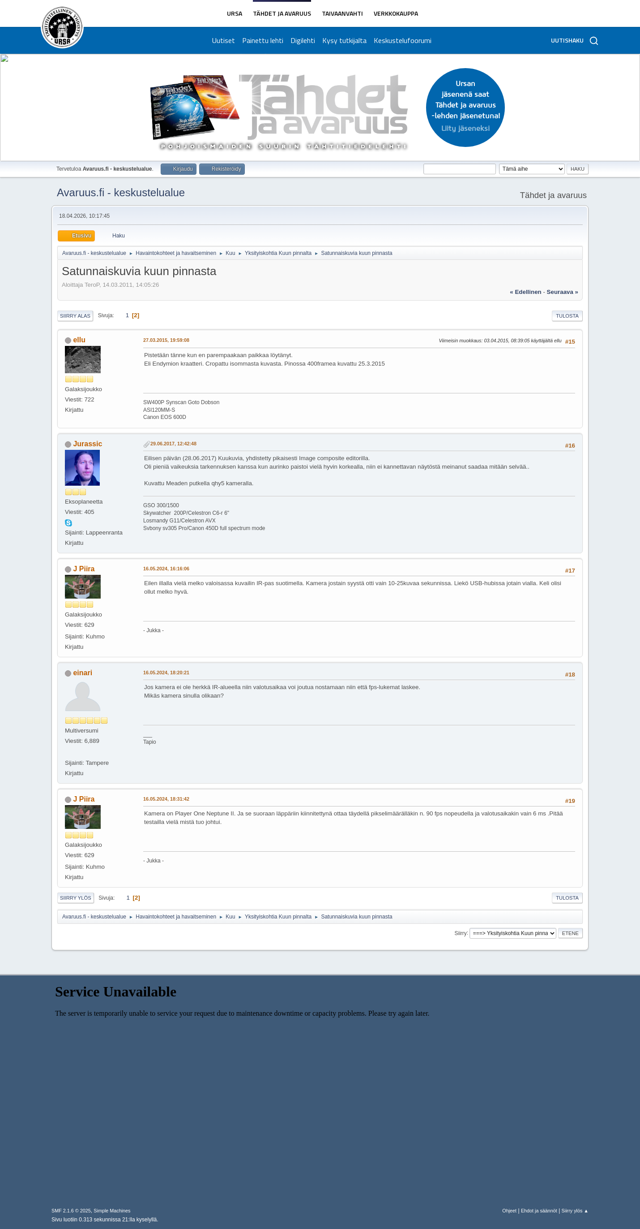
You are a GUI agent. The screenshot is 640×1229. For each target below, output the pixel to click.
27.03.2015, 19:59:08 (166, 340)
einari (82, 673)
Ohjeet (509, 1210)
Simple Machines (112, 1210)
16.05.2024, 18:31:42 (166, 799)
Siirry (460, 933)
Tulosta (567, 316)
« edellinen (525, 292)
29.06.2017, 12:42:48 (173, 443)
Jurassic (87, 444)
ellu (79, 340)
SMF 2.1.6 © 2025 (71, 1210)
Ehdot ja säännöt (539, 1210)
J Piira (83, 569)
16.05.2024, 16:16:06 (166, 568)
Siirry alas (75, 316)
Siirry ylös (75, 898)
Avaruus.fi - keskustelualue (121, 192)
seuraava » (562, 292)
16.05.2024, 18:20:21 (166, 672)
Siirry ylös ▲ (575, 1210)
